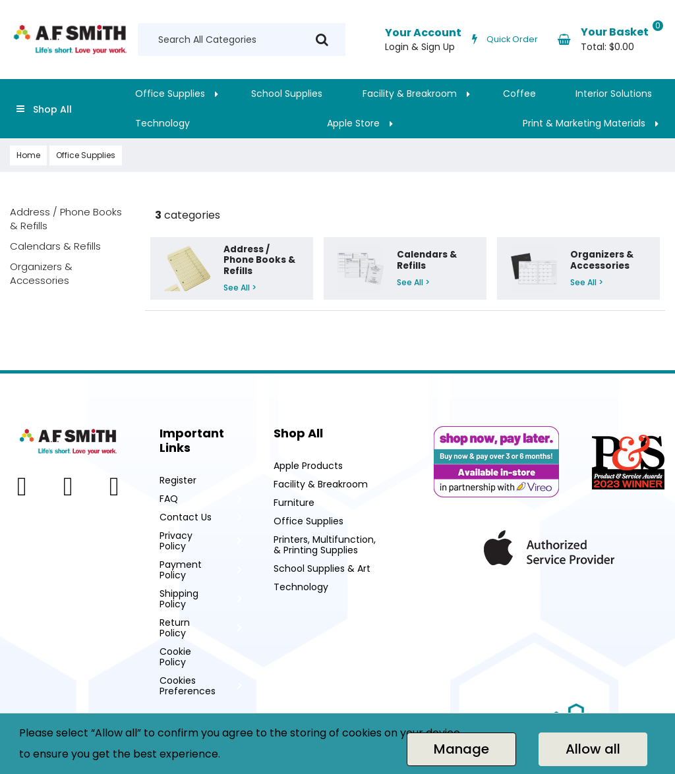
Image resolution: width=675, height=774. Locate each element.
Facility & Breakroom (410, 93)
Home (28, 155)
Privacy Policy (176, 540)
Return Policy (175, 627)
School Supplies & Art (322, 568)
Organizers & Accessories (41, 273)
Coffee (519, 93)
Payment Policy (181, 569)
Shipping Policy (179, 598)
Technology (162, 123)
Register (178, 480)
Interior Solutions (613, 93)
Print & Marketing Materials (584, 123)
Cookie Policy (175, 656)
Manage (461, 749)
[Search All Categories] (241, 39)
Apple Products (308, 465)
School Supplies (286, 93)
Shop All (52, 109)
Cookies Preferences (188, 685)
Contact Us (186, 517)
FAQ (169, 498)
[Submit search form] (322, 40)
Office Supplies (170, 93)
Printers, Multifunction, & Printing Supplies (325, 544)
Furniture (294, 502)
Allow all (593, 749)
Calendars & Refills (55, 246)
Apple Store (353, 123)
